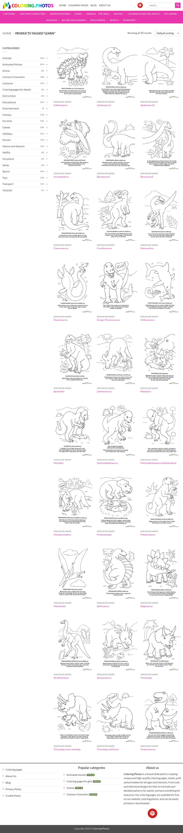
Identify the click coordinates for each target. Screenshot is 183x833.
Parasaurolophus (62, 534)
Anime (6, 70)
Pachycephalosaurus (107, 463)
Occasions (171, 13)
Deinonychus (147, 248)
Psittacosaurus (147, 534)
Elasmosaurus (61, 319)
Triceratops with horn (108, 749)
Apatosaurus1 (104, 105)
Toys (4, 177)
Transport (130, 20)
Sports (115, 20)
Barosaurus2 (146, 176)
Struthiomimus (61, 677)
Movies (6, 139)
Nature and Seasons (75, 20)
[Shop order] (168, 33)
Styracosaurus (104, 677)
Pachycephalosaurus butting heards (158, 463)
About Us (104, 5)
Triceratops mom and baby (67, 749)
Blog (94, 5)
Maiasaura (145, 391)
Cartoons (10, 13)
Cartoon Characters (33, 13)
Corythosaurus (104, 248)
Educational (99, 20)
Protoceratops (104, 534)
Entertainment (10, 108)
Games (79, 13)
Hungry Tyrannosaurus (108, 319)
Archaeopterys (61, 176)
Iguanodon (59, 391)
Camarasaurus (61, 248)
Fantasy (119, 13)
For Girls (104, 13)
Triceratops (146, 677)
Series (5, 165)
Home (62, 5)
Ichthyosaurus (147, 319)
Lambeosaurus (104, 391)
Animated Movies (61, 13)
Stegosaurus (146, 606)
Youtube (7, 190)
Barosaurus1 (103, 176)
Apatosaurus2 (147, 105)
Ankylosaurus (61, 105)
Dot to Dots (9, 95)
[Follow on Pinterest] (140, 5)
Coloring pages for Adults (145, 13)
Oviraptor (59, 463)
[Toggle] (47, 58)
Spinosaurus (103, 606)
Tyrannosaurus (147, 749)
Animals (91, 14)
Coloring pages (78, 5)
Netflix (6, 152)
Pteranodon (60, 606)
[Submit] (178, 5)
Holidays (53, 20)
